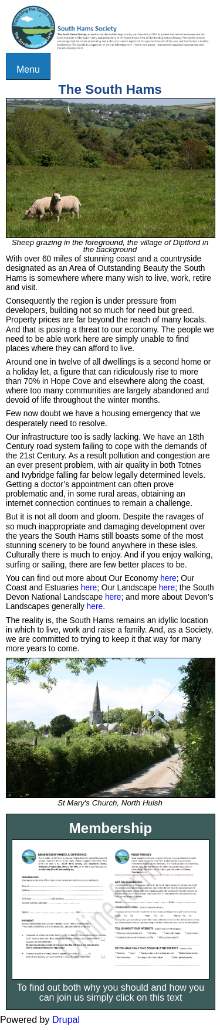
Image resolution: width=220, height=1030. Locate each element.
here (168, 578)
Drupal (66, 1020)
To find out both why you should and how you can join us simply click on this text (110, 993)
